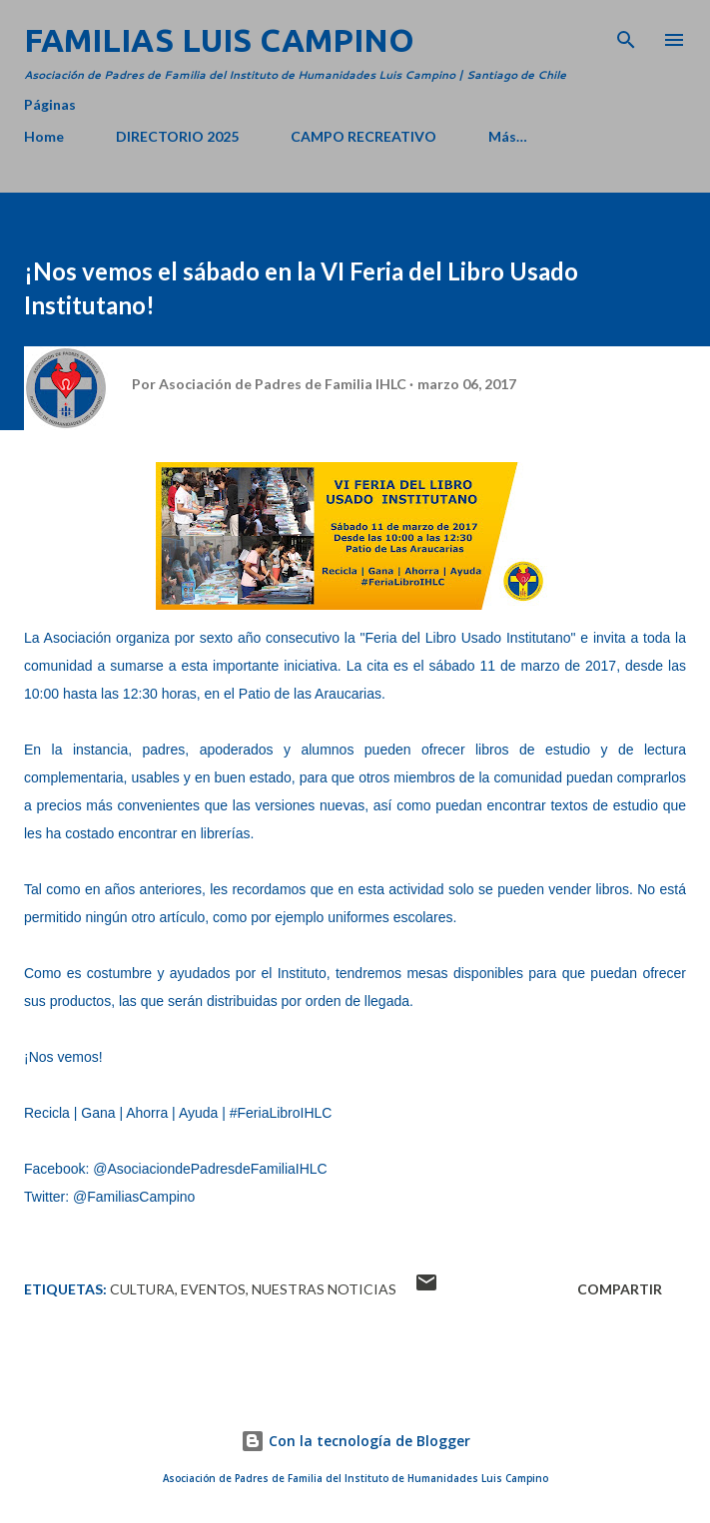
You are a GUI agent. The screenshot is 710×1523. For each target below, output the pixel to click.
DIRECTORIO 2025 (177, 136)
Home (44, 136)
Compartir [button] (619, 1288)
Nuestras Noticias (324, 1288)
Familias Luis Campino (219, 40)
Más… (507, 136)
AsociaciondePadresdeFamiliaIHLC (217, 1169)
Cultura (142, 1288)
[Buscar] (626, 36)
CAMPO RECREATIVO (363, 136)
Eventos (213, 1288)
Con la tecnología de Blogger (355, 1440)
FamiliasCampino (141, 1197)
